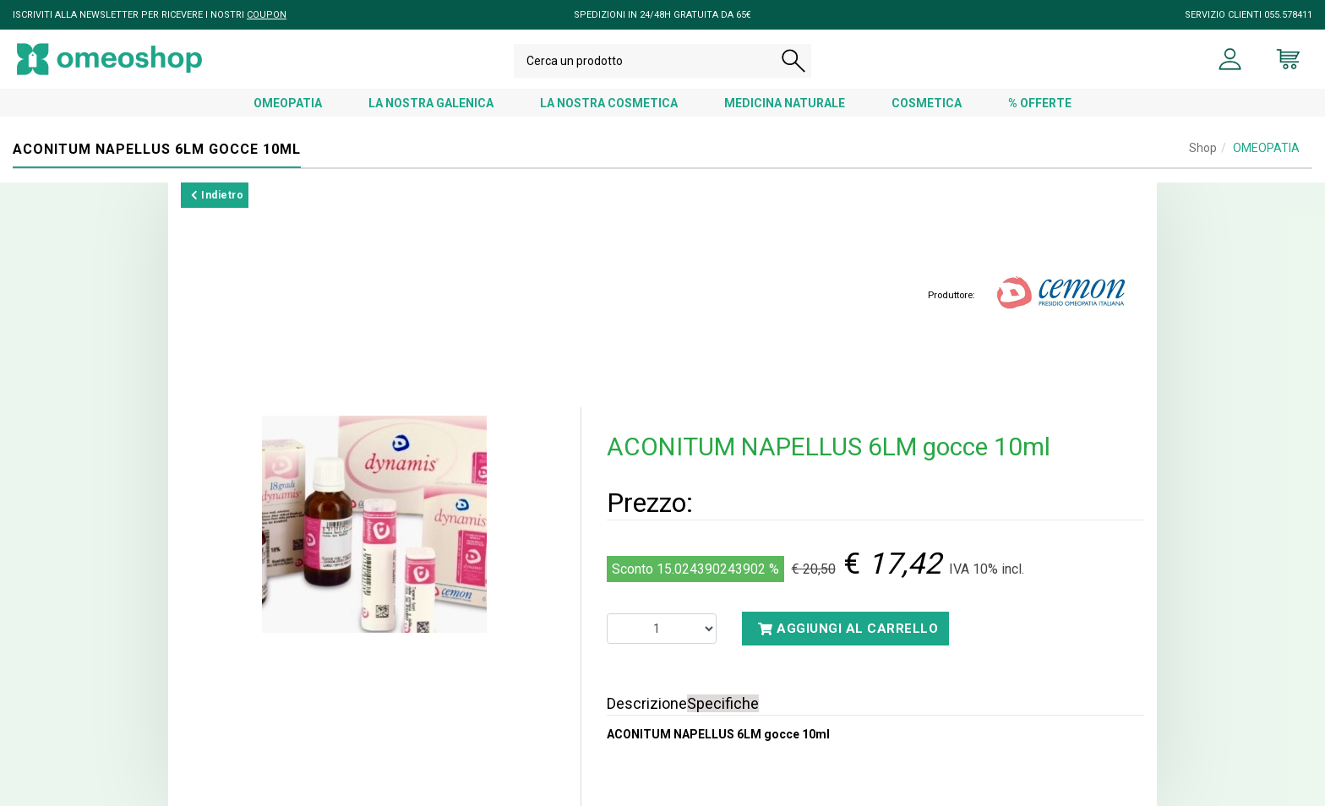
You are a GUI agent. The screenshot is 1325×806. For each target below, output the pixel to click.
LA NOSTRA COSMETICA (609, 103)
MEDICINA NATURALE (784, 103)
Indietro (217, 195)
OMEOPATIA (288, 103)
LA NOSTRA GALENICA (430, 103)
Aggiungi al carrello (848, 628)
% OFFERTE (1039, 103)
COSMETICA (927, 103)
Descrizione (647, 703)
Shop (1203, 148)
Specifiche (723, 703)
